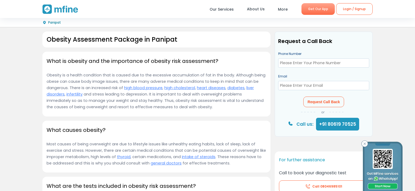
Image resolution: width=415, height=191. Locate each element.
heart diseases (211, 87)
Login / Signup (354, 9)
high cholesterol (179, 87)
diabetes (236, 87)
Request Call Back (324, 102)
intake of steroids (198, 156)
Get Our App (318, 9)
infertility (74, 94)
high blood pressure (143, 87)
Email (282, 76)
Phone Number (289, 53)
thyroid (123, 156)
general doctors (166, 163)
